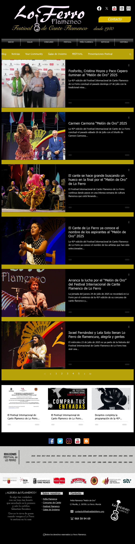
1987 (95, 462)
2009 (85, 456)
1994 (55, 462)
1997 (39, 462)
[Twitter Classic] (60, 441)
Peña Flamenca (50, 499)
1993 (61, 462)
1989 (84, 462)
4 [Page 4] (73, 374)
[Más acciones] (129, 65)
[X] (107, 8)
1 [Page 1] (56, 374)
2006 (101, 456)
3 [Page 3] (67, 374)
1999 (28, 462)
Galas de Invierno (57, 54)
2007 (96, 456)
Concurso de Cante (52, 503)
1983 (115, 462)
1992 (66, 462)
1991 (72, 462)
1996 (45, 462)
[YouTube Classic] (114, 8)
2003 (116, 456)
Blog (3, 54)
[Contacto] (114, 19)
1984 (110, 462)
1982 (121, 462)
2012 (69, 456)
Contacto (76, 493)
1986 (100, 462)
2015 (53, 456)
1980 (131, 462)
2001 (126, 456)
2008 (90, 456)
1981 (125, 462)
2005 (106, 456)
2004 (110, 456)
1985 (104, 462)
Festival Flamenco (51, 507)
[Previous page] (50, 373)
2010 (79, 456)
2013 (64, 456)
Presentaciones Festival (100, 54)
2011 (75, 456)
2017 (43, 456)
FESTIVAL (77, 54)
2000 (131, 456)
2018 (39, 456)
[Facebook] (99, 8)
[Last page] (90, 373)
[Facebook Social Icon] (51, 441)
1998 (34, 462)
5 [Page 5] (78, 374)
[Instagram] (69, 441)
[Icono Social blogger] (86, 441)
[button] (86, 42)
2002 (120, 456)
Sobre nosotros (51, 493)
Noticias (16, 54)
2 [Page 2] (61, 374)
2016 (48, 456)
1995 (50, 462)
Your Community (34, 54)
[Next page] (84, 373)
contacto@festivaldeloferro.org (89, 512)
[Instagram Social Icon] (122, 8)
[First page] (44, 373)
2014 (58, 456)
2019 (33, 456)
